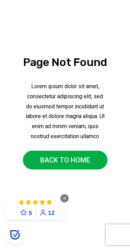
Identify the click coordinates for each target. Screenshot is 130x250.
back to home (65, 160)
